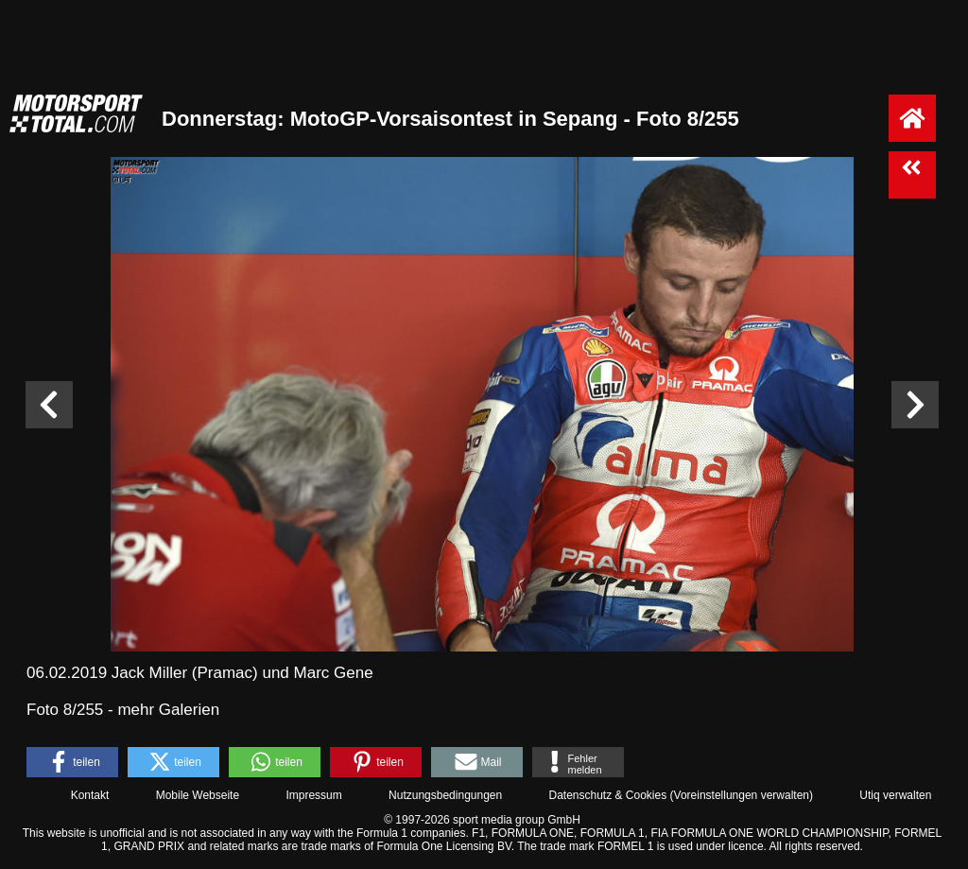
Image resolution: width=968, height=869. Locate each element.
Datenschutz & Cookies (607, 795)
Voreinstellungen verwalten (741, 795)
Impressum (313, 795)
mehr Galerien (168, 710)
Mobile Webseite (198, 795)
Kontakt (90, 795)
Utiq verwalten (895, 795)
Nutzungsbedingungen (445, 795)
